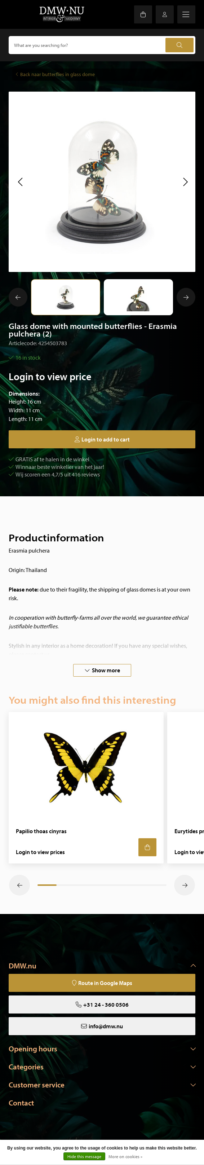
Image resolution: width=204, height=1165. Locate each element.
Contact (21, 1102)
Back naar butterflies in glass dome (57, 74)
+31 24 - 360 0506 (106, 1004)
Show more (106, 670)
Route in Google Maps (105, 982)
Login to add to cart (105, 439)
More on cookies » (125, 1156)
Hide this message (84, 1156)
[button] (20, 181)
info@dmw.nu (106, 1026)
